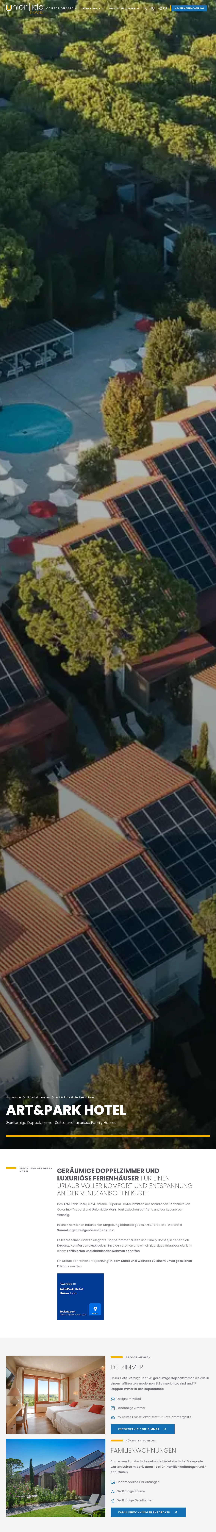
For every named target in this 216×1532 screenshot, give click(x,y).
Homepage (13, 1097)
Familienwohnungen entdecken (148, 1512)
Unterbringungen (38, 1097)
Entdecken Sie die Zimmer (142, 1429)
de (162, 8)
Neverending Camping (189, 8)
